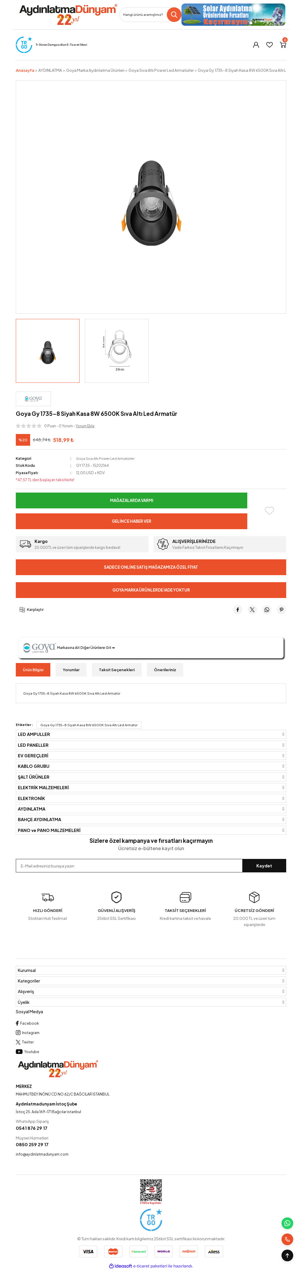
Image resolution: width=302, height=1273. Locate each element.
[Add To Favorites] (269, 511)
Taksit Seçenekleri (117, 669)
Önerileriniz (165, 669)
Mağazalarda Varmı (131, 500)
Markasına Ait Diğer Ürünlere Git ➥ (71, 647)
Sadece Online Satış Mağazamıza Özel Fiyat (151, 567)
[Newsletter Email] (151, 865)
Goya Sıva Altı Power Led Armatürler (107, 458)
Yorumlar (71, 669)
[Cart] (283, 45)
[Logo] (68, 15)
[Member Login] (256, 45)
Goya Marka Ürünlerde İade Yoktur (151, 589)
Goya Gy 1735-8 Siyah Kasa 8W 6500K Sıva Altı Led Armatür (89, 725)
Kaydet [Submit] (264, 865)
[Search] (150, 14)
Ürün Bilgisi (33, 669)
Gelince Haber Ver (131, 521)
